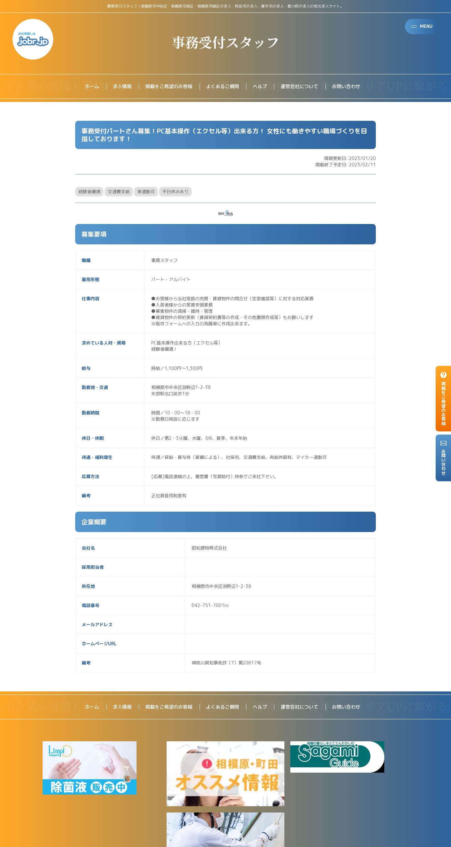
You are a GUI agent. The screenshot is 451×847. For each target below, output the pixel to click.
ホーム (85, 86)
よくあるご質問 (222, 86)
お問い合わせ (351, 86)
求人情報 (117, 86)
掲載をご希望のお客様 (166, 86)
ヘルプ (261, 86)
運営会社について (303, 86)
